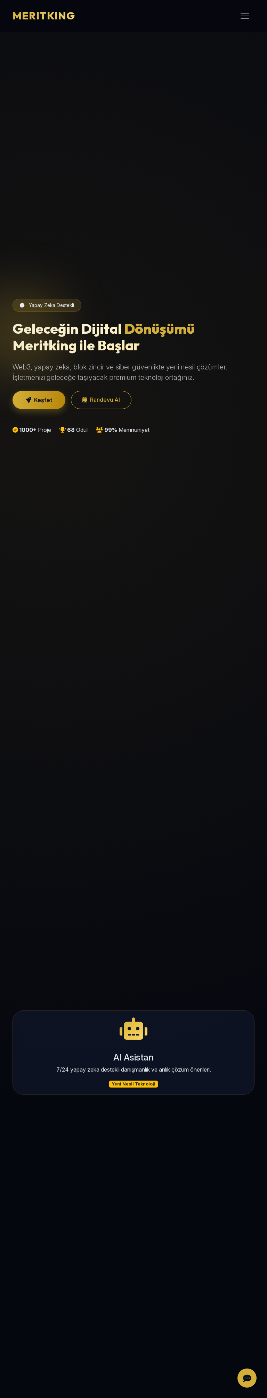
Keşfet (39, 400)
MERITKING (44, 15)
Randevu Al (101, 399)
